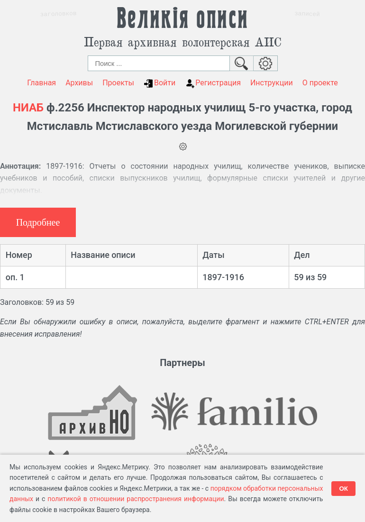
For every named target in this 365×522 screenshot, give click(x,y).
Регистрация (213, 83)
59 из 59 (310, 277)
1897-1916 (223, 277)
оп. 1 (15, 277)
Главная (41, 82)
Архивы (79, 82)
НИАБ (28, 107)
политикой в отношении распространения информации (135, 499)
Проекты (118, 82)
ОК (343, 488)
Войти (159, 83)
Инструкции (271, 82)
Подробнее (38, 222)
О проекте (320, 82)
